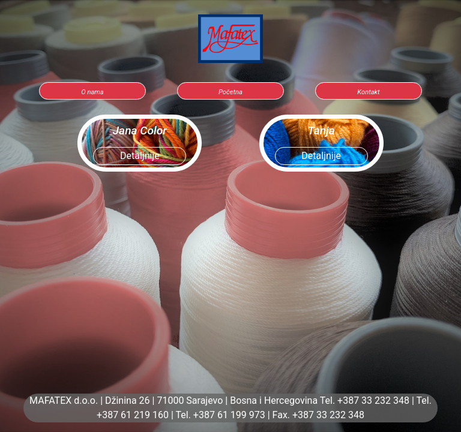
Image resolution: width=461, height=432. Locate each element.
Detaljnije (140, 155)
